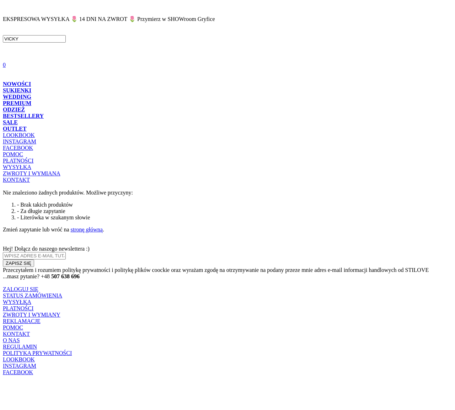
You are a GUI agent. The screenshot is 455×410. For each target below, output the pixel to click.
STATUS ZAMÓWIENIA (32, 296)
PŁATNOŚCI (18, 161)
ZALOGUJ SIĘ (20, 289)
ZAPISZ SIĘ (18, 263)
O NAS (11, 340)
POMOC (13, 154)
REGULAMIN (20, 347)
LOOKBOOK (19, 135)
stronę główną (87, 229)
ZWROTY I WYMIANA (31, 173)
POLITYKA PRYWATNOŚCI (37, 353)
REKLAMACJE (22, 321)
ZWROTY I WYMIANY (31, 315)
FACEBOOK (18, 148)
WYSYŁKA (17, 167)
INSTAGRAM (19, 141)
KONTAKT (16, 180)
